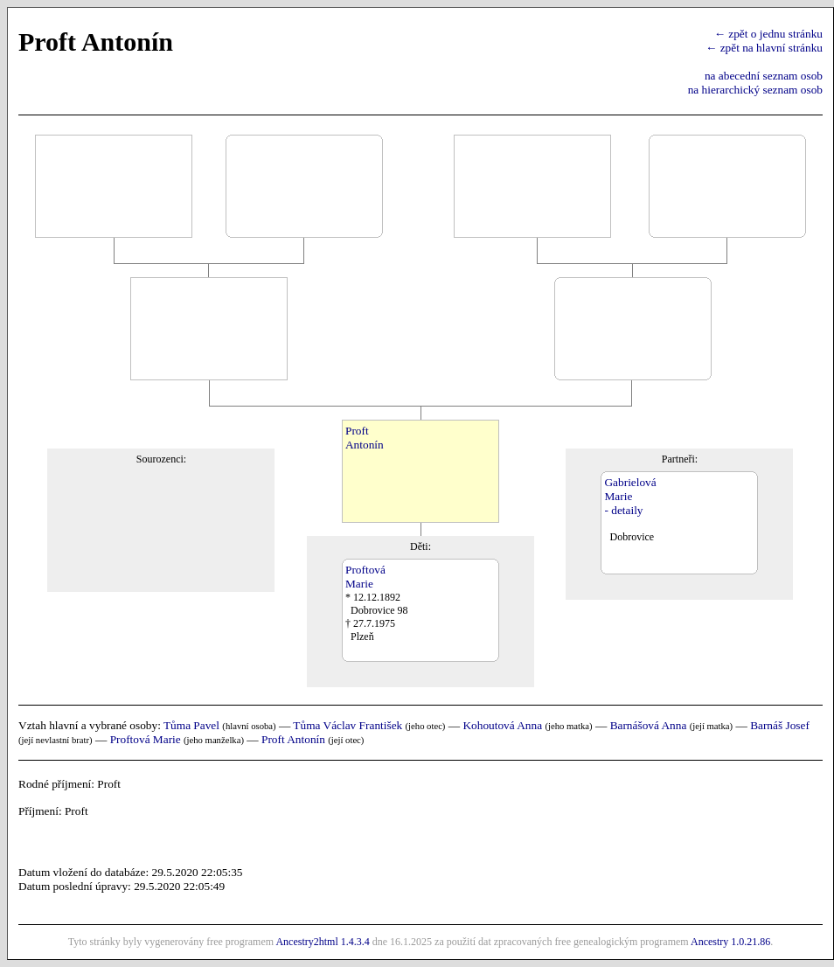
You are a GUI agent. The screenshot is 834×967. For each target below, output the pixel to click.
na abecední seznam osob (764, 75)
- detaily (623, 510)
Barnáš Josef (780, 725)
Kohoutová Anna (502, 725)
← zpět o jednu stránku (768, 33)
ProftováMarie (365, 576)
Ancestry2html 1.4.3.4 (322, 942)
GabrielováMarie (630, 489)
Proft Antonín (293, 739)
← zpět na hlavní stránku (764, 47)
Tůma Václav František (347, 725)
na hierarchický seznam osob (755, 89)
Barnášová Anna (648, 725)
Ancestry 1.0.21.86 (730, 942)
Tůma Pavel (191, 725)
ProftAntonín (364, 437)
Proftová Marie (145, 739)
